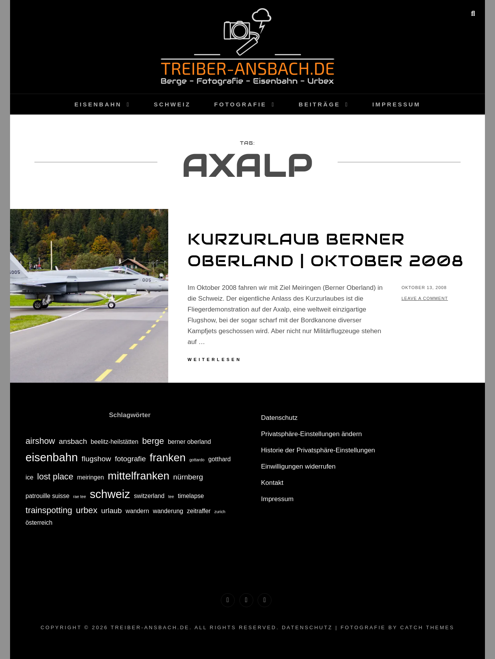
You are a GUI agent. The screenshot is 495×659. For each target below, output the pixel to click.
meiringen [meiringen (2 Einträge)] (90, 477)
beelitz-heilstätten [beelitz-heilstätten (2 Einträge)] (114, 441)
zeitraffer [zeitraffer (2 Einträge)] (198, 511)
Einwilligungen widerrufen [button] (298, 466)
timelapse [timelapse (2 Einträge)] (191, 496)
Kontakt (272, 482)
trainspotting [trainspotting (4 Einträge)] (49, 510)
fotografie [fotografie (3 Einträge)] (130, 459)
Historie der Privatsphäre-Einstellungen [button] (318, 450)
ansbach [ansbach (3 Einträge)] (73, 441)
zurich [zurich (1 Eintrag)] (219, 511)
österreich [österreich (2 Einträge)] (39, 522)
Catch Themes (427, 627)
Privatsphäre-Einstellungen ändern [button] (311, 434)
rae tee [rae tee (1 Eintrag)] (79, 496)
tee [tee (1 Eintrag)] (171, 496)
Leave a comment (424, 298)
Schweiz (172, 104)
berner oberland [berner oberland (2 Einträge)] (189, 441)
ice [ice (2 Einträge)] (29, 477)
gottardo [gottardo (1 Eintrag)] (197, 459)
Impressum (396, 104)
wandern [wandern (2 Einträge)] (137, 511)
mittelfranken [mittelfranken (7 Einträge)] (139, 476)
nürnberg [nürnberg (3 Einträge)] (188, 477)
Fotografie (240, 104)
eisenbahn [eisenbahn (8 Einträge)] (52, 457)
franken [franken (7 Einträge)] (168, 458)
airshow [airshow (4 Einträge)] (40, 441)
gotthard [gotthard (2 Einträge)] (219, 459)
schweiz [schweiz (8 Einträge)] (110, 494)
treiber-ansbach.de (150, 627)
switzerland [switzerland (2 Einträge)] (149, 496)
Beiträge (319, 104)
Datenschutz (279, 417)
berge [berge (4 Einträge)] (153, 441)
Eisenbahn (98, 104)
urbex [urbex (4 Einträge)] (86, 510)
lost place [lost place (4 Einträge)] (55, 476)
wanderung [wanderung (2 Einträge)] (168, 511)
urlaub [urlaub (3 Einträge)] (111, 511)
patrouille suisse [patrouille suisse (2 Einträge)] (48, 496)
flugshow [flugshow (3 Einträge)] (96, 459)
